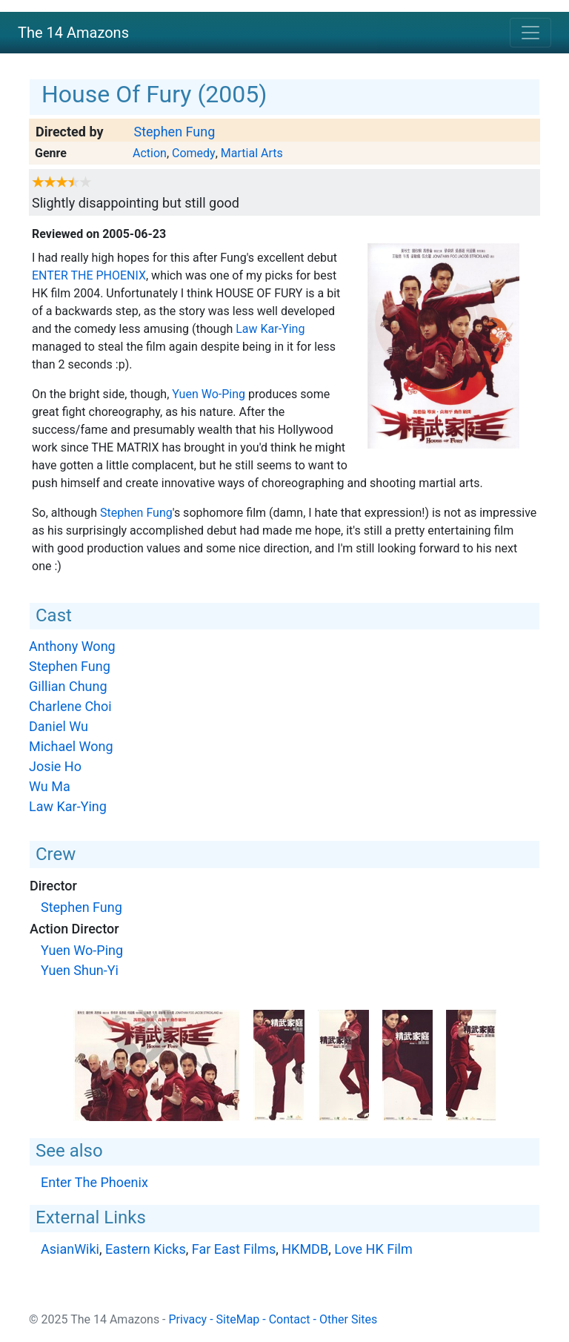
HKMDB (305, 1249)
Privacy (188, 1319)
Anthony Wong (72, 646)
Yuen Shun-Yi (80, 970)
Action (150, 153)
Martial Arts (252, 153)
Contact (289, 1319)
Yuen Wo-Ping (208, 394)
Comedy (194, 153)
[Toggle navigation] (530, 32)
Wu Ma (49, 786)
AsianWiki (70, 1249)
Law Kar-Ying (270, 329)
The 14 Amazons (73, 33)
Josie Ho (55, 766)
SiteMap (238, 1319)
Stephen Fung (174, 131)
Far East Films (234, 1249)
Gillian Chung (68, 686)
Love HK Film (373, 1249)
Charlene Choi (70, 706)
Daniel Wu (58, 726)
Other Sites (348, 1319)
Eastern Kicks (145, 1249)
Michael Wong (71, 746)
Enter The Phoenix (89, 275)
